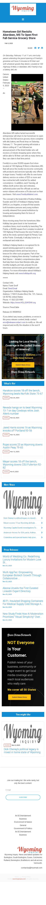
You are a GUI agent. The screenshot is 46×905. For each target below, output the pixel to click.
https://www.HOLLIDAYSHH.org (23, 302)
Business (23, 819)
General (23, 825)
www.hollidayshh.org (27, 273)
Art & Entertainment (23, 815)
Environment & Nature (23, 822)
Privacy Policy (26, 877)
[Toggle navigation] (23, 19)
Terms (17, 877)
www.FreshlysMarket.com (27, 194)
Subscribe (23, 797)
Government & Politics (23, 828)
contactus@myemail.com (31, 868)
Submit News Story (23, 365)
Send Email (12, 288)
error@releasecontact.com (14, 322)
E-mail (8, 790)
